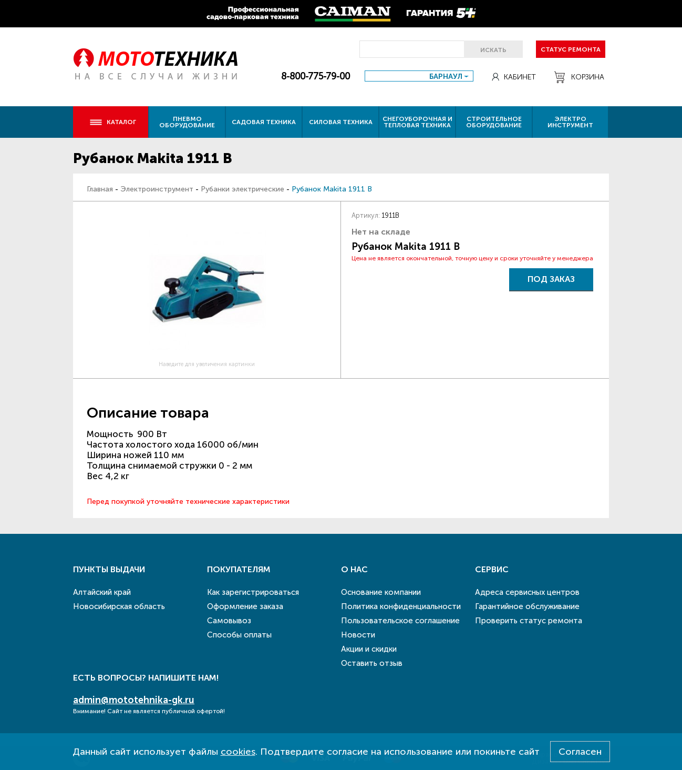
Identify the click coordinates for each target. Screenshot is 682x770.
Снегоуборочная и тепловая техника (417, 122)
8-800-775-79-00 (315, 76)
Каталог (112, 122)
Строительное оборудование (494, 122)
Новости (358, 635)
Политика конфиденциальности (401, 606)
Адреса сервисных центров (527, 592)
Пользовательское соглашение (400, 620)
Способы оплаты (239, 635)
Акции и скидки (369, 649)
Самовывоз (229, 620)
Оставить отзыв (371, 663)
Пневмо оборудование (187, 122)
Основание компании (381, 592)
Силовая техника (341, 122)
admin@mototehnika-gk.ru (133, 700)
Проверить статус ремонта (528, 620)
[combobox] (419, 76)
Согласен (580, 751)
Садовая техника (264, 122)
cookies (238, 751)
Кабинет (514, 77)
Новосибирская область (119, 606)
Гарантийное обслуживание (527, 606)
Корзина (579, 77)
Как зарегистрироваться (253, 592)
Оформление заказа (245, 606)
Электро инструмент (570, 122)
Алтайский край (102, 592)
